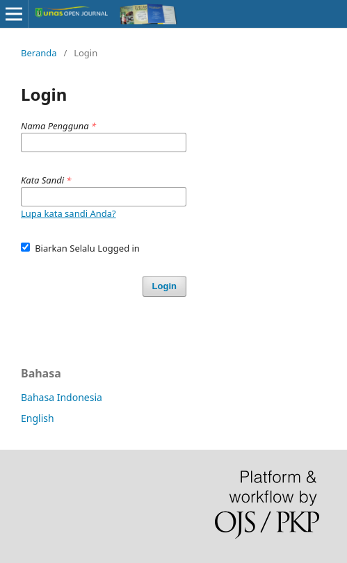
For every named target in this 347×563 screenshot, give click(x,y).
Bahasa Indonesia (61, 397)
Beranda (39, 53)
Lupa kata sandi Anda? (68, 213)
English (37, 418)
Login (164, 286)
